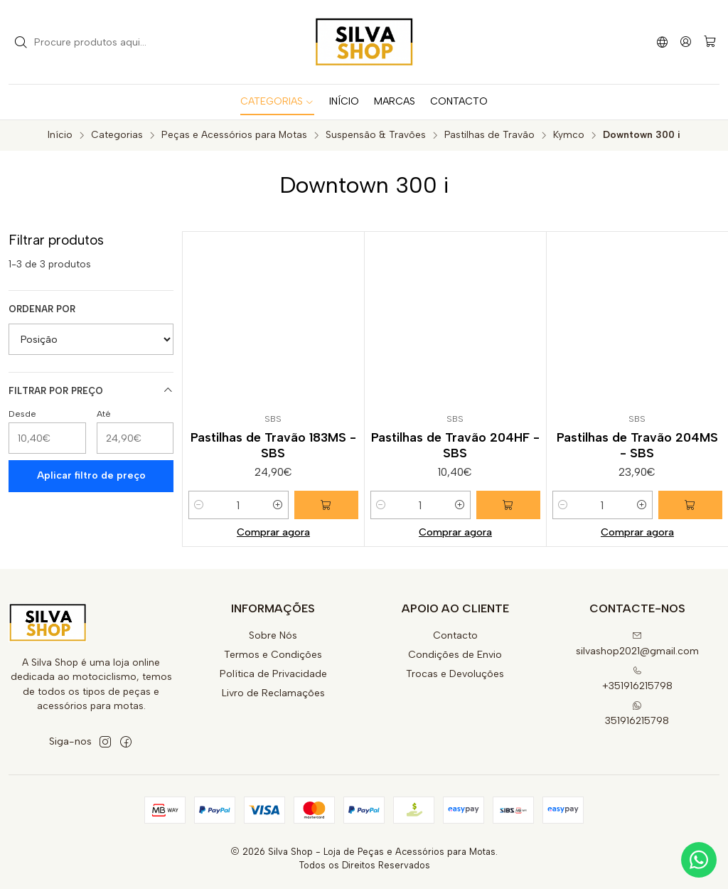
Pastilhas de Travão (489, 135)
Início (60, 135)
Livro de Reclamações (273, 693)
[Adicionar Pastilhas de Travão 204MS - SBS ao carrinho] (690, 505)
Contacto (455, 635)
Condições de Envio (455, 655)
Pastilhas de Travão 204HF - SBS (455, 445)
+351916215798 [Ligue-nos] (637, 679)
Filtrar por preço (91, 390)
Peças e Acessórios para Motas (234, 135)
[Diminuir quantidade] (199, 504)
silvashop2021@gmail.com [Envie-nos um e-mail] (637, 644)
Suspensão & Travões (376, 135)
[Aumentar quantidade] (278, 504)
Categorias (117, 135)
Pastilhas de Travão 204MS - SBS (637, 445)
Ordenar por (42, 309)
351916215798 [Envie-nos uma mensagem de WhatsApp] (637, 714)
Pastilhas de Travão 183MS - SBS (273, 445)
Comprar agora (273, 532)
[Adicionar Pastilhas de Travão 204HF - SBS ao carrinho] (508, 505)
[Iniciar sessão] (685, 42)
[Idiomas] (662, 42)
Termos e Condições (273, 655)
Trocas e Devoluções (455, 674)
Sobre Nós (273, 635)
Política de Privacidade (273, 674)
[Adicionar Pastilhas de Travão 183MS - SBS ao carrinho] (326, 505)
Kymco (568, 135)
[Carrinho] (709, 42)
